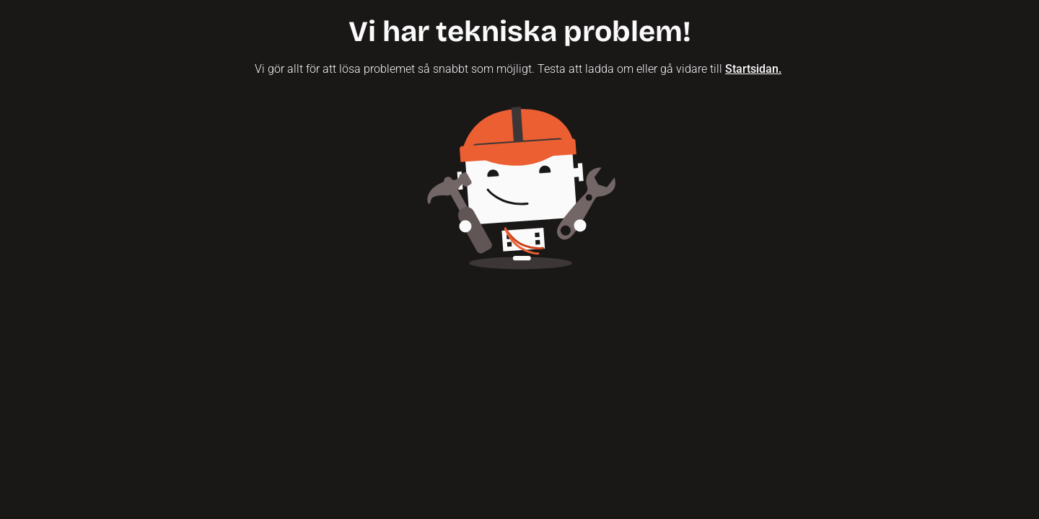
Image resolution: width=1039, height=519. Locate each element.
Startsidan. (753, 69)
